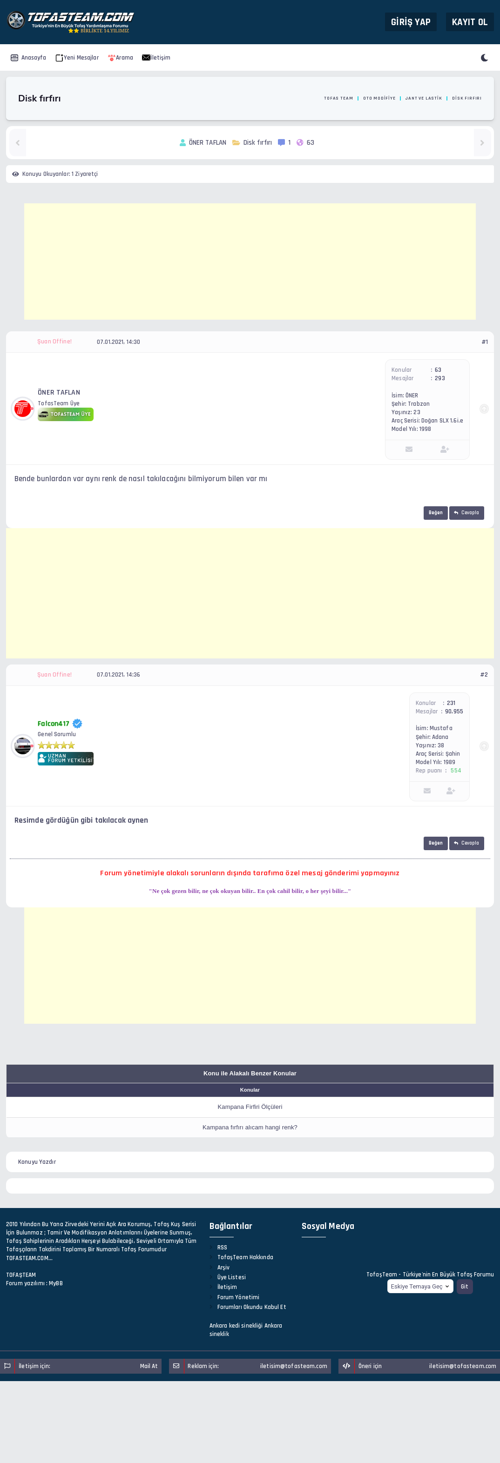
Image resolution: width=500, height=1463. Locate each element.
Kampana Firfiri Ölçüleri (250, 1106)
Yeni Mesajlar (77, 58)
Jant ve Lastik (423, 98)
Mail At (149, 1366)
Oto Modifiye (379, 98)
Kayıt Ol (470, 21)
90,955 (454, 711)
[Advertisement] (250, 261)
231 (451, 703)
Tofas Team (338, 98)
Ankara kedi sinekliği (236, 1325)
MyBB (56, 1283)
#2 (484, 674)
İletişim (156, 58)
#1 (484, 342)
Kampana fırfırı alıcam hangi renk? (250, 1127)
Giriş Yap (411, 21)
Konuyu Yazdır (37, 1162)
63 (438, 370)
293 (440, 378)
